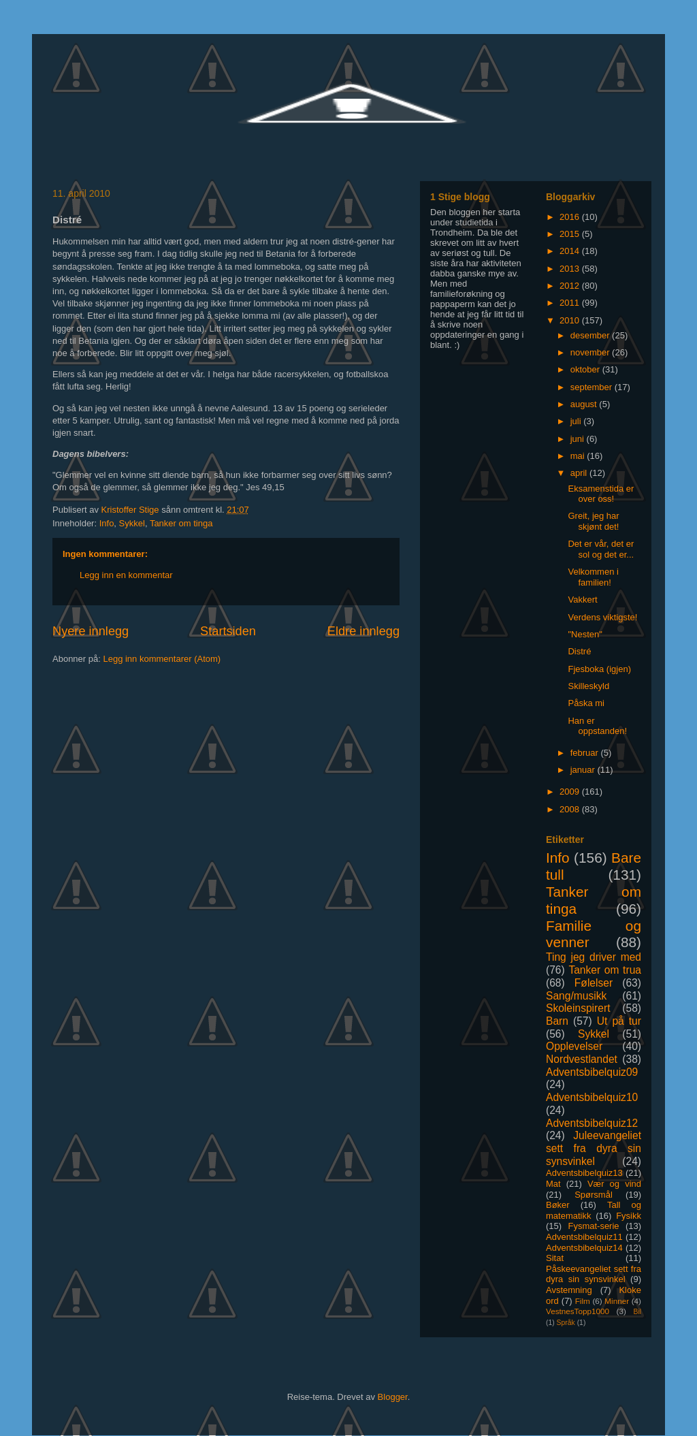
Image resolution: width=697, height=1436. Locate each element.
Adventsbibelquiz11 (584, 1237)
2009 (571, 791)
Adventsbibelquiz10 (592, 1097)
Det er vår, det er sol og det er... (601, 549)
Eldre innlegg (363, 631)
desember (591, 335)
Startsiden (228, 631)
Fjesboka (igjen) (599, 669)
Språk (566, 1322)
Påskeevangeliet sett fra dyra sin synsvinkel (593, 1274)
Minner (616, 1300)
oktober (586, 369)
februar (585, 753)
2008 (571, 809)
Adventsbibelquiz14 (584, 1248)
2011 (571, 303)
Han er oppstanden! (597, 726)
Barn (557, 1021)
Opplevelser (574, 1046)
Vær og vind (614, 1184)
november (591, 352)
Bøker (558, 1205)
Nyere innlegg (90, 631)
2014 (571, 251)
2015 (571, 234)
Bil (637, 1311)
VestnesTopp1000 (577, 1311)
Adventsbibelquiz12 (592, 1123)
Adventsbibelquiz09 (592, 1072)
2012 (571, 286)
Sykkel (132, 523)
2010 (571, 320)
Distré (579, 651)
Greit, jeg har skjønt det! (593, 521)
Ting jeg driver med (593, 957)
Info (106, 523)
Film (582, 1300)
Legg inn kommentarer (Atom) (162, 659)
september (592, 387)
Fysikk (628, 1216)
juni (578, 439)
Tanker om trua (604, 970)
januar (584, 770)
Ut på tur (619, 1021)
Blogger (393, 1397)
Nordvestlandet (581, 1059)
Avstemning (569, 1290)
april (579, 473)
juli (577, 421)
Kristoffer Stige (131, 510)
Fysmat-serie (593, 1226)
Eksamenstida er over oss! (601, 494)
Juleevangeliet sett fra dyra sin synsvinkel (593, 1148)
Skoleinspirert (578, 1008)
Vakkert (582, 599)
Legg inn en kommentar (126, 575)
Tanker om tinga (181, 523)
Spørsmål (593, 1195)
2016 (571, 217)
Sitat (555, 1258)
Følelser (593, 983)
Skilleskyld (588, 686)
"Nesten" (585, 634)
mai (578, 456)
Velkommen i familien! (593, 577)
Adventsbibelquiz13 (584, 1173)
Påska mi (586, 703)
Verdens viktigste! (602, 617)
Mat (553, 1184)
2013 (571, 269)
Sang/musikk (576, 996)
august (585, 404)
